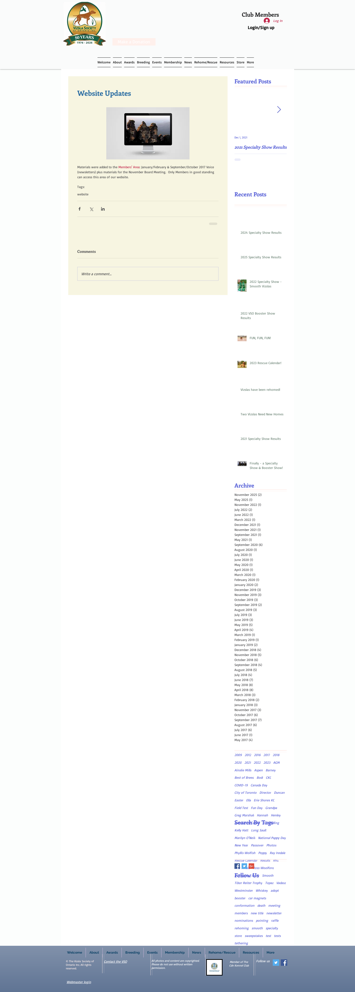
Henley (276, 815)
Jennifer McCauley (247, 823)
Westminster (243, 890)
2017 (266, 755)
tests (277, 936)
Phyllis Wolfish (244, 853)
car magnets (257, 898)
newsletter (274, 913)
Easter (238, 800)
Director (265, 792)
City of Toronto (245, 792)
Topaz (269, 883)
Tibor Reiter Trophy (248, 883)
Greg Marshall (244, 815)
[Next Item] (279, 109)
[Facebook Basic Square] (237, 866)
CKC (268, 777)
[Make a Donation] (134, 42)
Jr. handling (271, 823)
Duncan (279, 792)
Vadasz (281, 883)
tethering (241, 943)
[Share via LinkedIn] (103, 209)
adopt (275, 890)
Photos (271, 845)
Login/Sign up (261, 27)
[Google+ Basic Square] (251, 866)
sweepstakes (254, 936)
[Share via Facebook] (79, 209)
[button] (143, 62)
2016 (257, 755)
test (268, 936)
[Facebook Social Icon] (284, 962)
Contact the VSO (115, 961)
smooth (257, 928)
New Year (241, 845)
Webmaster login (79, 982)
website (82, 194)
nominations (243, 920)
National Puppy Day (272, 838)
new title (257, 913)
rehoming (241, 928)
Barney (271, 770)
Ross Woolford (263, 868)
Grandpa (271, 808)
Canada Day (259, 785)
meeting (274, 905)
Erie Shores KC (264, 800)
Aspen (258, 770)
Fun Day (257, 808)
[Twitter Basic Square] (244, 866)
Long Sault (258, 830)
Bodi (260, 777)
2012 (248, 755)
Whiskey (262, 890)
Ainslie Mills (242, 770)
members (241, 913)
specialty (272, 928)
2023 (266, 762)
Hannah (262, 815)
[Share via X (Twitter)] (91, 209)
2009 (238, 755)
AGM (276, 762)
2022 (257, 762)
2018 (276, 755)
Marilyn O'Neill (244, 838)
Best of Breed (244, 777)
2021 (247, 762)
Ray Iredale (277, 853)
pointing (262, 920)
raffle (275, 920)
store (238, 936)
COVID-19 (241, 785)
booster (239, 898)
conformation (244, 905)
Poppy (262, 853)
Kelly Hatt (241, 830)
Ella (248, 800)
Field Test (241, 808)
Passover (257, 845)
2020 (238, 762)
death (261, 905)
